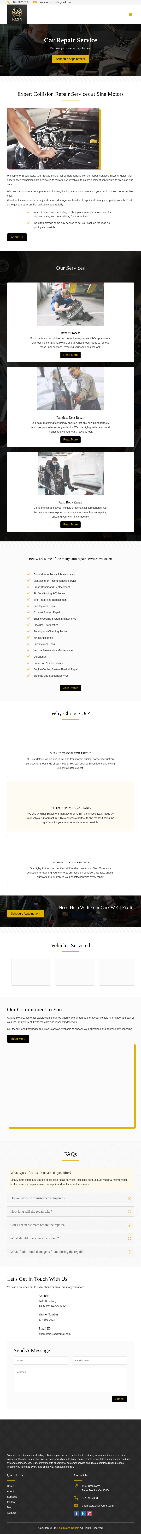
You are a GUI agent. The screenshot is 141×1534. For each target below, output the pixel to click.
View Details (71, 688)
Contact (11, 1513)
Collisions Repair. (69, 1528)
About (10, 1491)
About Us (17, 237)
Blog (9, 1507)
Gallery (11, 1502)
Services (12, 1497)
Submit (119, 1399)
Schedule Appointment (70, 59)
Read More (70, 354)
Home (10, 1486)
